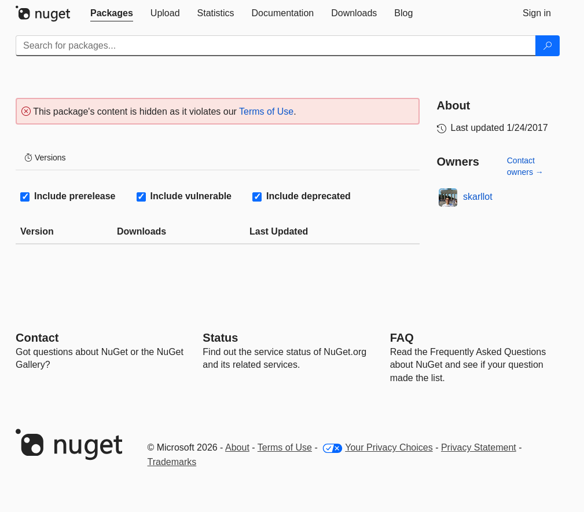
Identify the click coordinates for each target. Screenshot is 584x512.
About (237, 447)
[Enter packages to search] (276, 45)
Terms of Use (266, 111)
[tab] (112, 13)
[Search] (547, 45)
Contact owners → (525, 166)
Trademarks (172, 462)
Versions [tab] (45, 157)
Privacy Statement (478, 447)
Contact (37, 337)
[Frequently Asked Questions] (402, 337)
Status (220, 337)
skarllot (478, 197)
